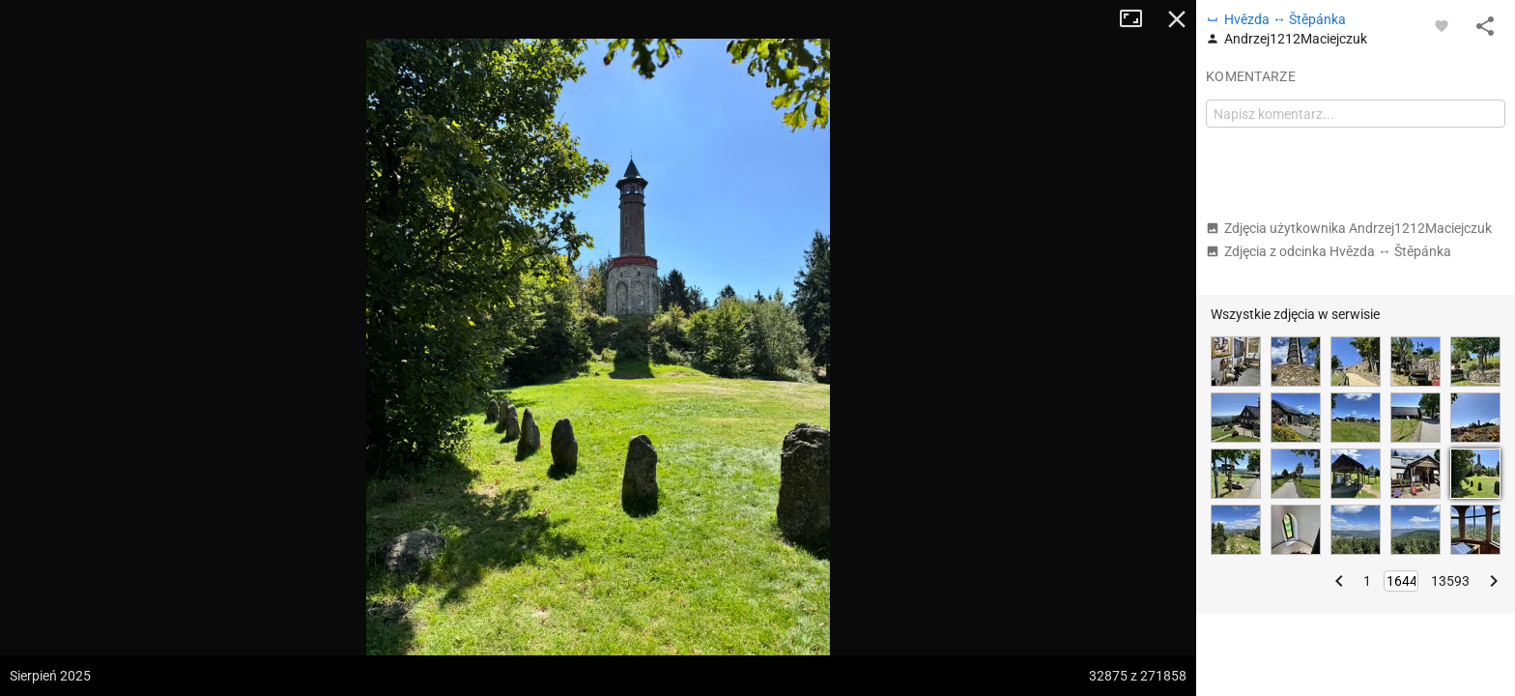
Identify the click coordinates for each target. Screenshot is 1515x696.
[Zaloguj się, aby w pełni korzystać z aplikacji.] (1441, 25)
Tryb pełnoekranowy (1138, 19)
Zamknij (1177, 19)
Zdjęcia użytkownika (1349, 228)
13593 (1450, 581)
